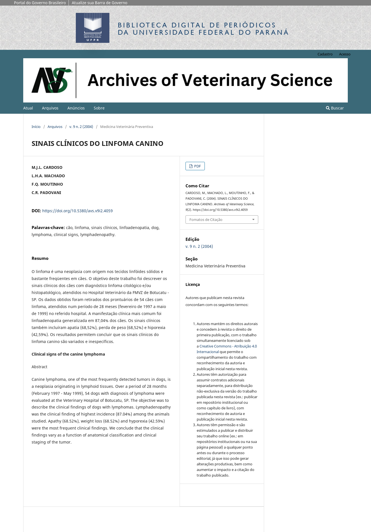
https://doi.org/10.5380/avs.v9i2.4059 (77, 210)
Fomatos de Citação (205, 219)
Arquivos (50, 108)
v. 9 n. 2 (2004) (81, 126)
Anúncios (76, 108)
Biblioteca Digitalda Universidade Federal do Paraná (204, 28)
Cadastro (325, 54)
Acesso (345, 54)
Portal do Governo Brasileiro (40, 2)
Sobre (99, 108)
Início (36, 126)
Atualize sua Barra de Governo (99, 2)
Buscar (335, 108)
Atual (28, 108)
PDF (197, 166)
